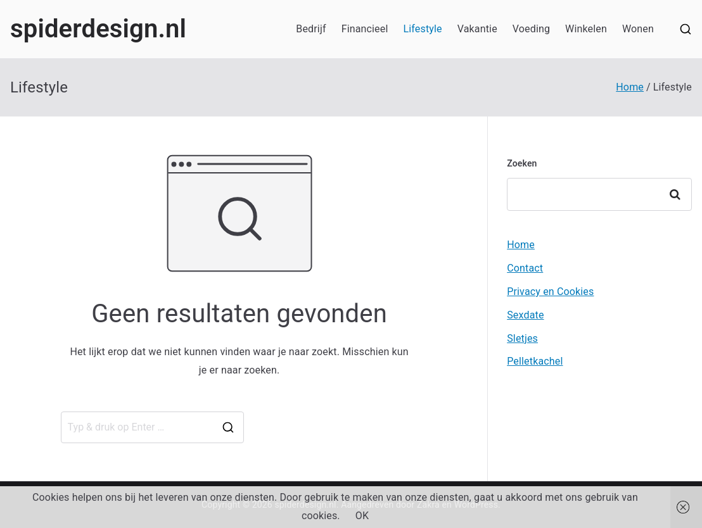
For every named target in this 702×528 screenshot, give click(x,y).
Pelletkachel (535, 361)
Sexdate (525, 315)
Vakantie (477, 29)
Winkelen (586, 29)
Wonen (638, 29)
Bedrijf (311, 29)
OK (362, 516)
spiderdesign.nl (98, 29)
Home (521, 245)
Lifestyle (422, 29)
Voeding (531, 29)
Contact (525, 268)
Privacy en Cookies (550, 292)
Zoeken (522, 163)
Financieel (364, 29)
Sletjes (522, 338)
